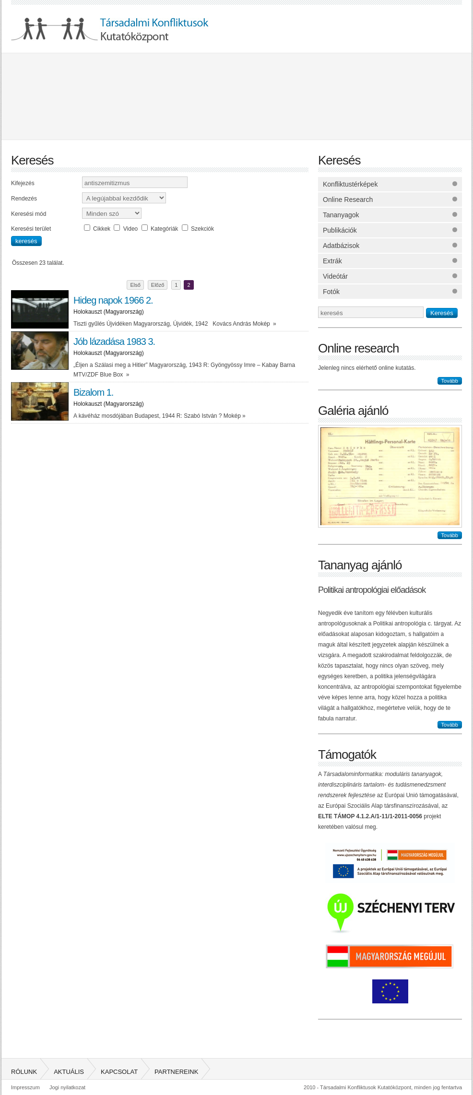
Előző (158, 285)
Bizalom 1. (93, 392)
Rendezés (24, 198)
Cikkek (101, 228)
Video (130, 228)
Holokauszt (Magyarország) (108, 311)
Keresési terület (31, 228)
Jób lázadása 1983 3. (114, 341)
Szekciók (202, 228)
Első (135, 285)
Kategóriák (164, 228)
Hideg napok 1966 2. (113, 300)
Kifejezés (23, 183)
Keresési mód (28, 214)
